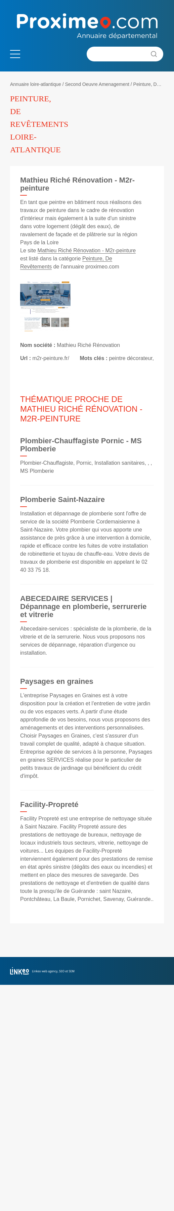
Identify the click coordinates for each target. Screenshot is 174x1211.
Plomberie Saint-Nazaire (62, 499)
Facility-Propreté (49, 804)
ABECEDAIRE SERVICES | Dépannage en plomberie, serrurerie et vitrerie (83, 606)
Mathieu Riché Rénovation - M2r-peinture (87, 250)
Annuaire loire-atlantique (35, 84)
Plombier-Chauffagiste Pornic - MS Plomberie (81, 445)
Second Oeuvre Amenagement (97, 84)
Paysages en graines (56, 681)
